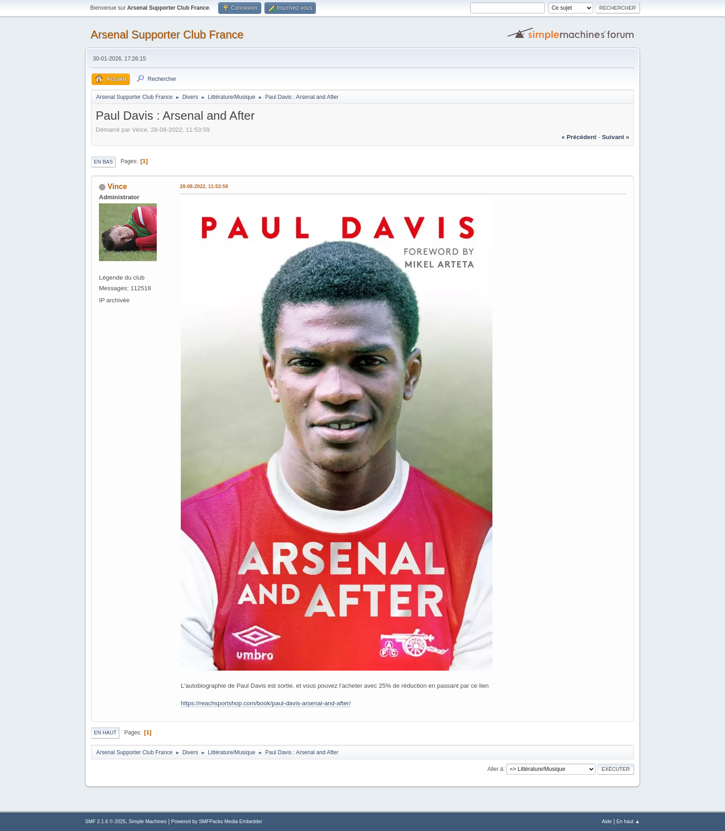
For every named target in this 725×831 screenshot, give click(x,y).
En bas (103, 162)
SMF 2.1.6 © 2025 (105, 821)
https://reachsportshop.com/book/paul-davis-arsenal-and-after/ (265, 703)
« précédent (578, 137)
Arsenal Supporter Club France (167, 34)
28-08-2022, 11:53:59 (204, 186)
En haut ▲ (628, 821)
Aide (607, 821)
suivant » (615, 137)
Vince (117, 186)
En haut (105, 732)
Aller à (495, 768)
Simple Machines (147, 821)
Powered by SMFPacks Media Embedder (216, 821)
